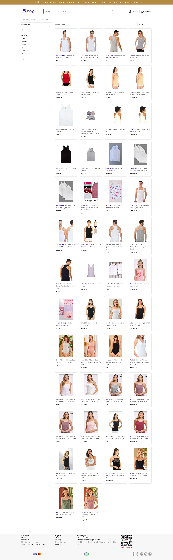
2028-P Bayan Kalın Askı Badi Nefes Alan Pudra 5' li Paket (91, 362)
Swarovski (25, 45)
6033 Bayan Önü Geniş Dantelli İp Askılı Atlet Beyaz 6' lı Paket (90, 475)
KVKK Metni (25, 540)
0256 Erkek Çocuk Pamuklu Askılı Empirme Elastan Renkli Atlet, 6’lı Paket (90, 131)
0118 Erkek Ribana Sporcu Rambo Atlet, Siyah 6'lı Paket (66, 286)
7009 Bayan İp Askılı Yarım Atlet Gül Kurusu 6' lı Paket (89, 515)
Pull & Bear (25, 51)
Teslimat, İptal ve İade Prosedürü (33, 544)
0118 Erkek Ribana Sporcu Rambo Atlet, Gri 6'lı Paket (139, 247)
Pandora (25, 57)
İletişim (23, 537)
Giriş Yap (135, 11)
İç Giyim (41, 19)
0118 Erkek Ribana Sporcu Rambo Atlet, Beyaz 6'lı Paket (115, 247)
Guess (24, 54)
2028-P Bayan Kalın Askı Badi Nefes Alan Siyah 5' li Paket (115, 362)
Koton (24, 39)
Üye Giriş (58, 540)
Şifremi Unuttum (60, 542)
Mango (24, 42)
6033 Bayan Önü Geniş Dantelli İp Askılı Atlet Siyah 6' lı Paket (115, 475)
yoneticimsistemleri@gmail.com (88, 540)
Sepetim (147, 11)
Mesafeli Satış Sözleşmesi (30, 542)
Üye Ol (57, 537)
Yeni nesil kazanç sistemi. (28, 19)
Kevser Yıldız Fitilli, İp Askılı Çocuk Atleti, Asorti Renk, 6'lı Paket (91, 208)
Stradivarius (26, 48)
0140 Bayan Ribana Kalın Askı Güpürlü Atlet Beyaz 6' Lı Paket (139, 362)
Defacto (24, 60)
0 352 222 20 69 (82, 537)
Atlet (23, 29)
